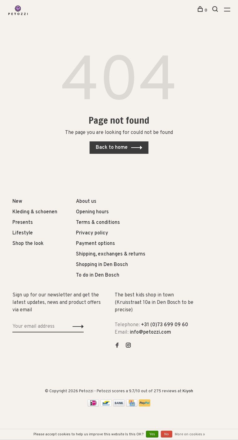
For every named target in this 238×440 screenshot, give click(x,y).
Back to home (112, 147)
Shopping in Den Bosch (102, 265)
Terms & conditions (98, 223)
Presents (22, 223)
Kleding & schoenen (34, 212)
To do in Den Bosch (97, 275)
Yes (152, 434)
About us (86, 201)
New (17, 201)
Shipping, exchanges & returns (110, 254)
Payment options (95, 244)
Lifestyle (22, 233)
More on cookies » (190, 434)
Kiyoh (188, 391)
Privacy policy (92, 233)
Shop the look (28, 244)
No (166, 434)
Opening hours (92, 212)
